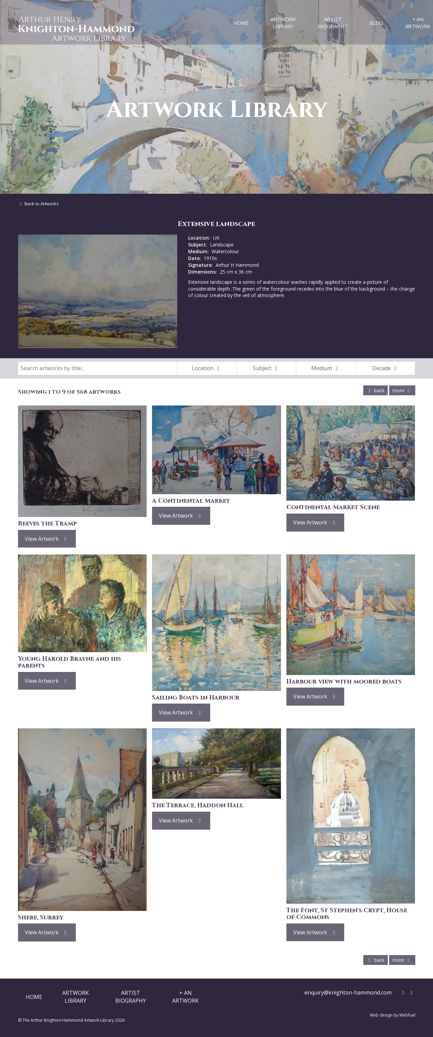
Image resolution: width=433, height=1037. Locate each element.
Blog (376, 22)
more (402, 390)
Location (206, 368)
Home (241, 22)
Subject (266, 368)
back (375, 390)
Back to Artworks (38, 204)
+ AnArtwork (185, 996)
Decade (385, 368)
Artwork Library (283, 23)
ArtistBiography (130, 996)
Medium (325, 368)
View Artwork (47, 538)
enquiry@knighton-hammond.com (348, 992)
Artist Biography (333, 23)
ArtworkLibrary (75, 996)
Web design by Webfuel (392, 1015)
